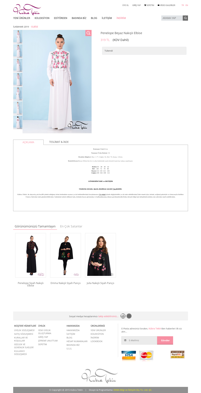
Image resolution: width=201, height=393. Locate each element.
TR (183, 5)
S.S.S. (69, 348)
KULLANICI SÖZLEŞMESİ (20, 353)
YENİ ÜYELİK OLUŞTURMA (44, 332)
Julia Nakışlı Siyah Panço (100, 283)
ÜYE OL (125, 5)
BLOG (94, 18)
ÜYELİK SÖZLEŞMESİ (24, 330)
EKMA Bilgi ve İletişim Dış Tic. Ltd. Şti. (133, 389)
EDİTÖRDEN (60, 18)
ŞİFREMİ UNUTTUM (48, 340)
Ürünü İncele (30, 289)
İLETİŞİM (107, 18)
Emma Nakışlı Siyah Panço (66, 283)
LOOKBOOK (97, 341)
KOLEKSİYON (42, 18)
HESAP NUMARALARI (77, 341)
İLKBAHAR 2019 (21, 26)
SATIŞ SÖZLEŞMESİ (23, 333)
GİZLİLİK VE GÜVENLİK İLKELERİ (24, 346)
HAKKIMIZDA (73, 330)
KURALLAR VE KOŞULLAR (21, 339)
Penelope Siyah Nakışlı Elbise (31, 284)
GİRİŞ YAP (136, 5)
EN (187, 5)
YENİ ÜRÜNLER (21, 18)
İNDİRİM (121, 18)
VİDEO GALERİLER (166, 5)
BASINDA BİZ (79, 18)
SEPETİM (149, 5)
